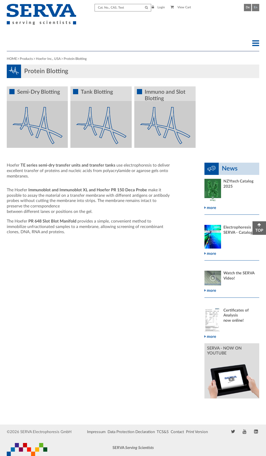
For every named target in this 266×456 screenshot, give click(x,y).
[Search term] (123, 7)
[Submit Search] (146, 7)
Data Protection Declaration (131, 432)
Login (158, 7)
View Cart (180, 7)
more (210, 208)
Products (26, 59)
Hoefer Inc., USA (48, 59)
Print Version (197, 432)
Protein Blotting (75, 59)
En (255, 7)
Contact (177, 432)
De (248, 7)
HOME (12, 59)
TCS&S (163, 432)
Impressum (96, 432)
